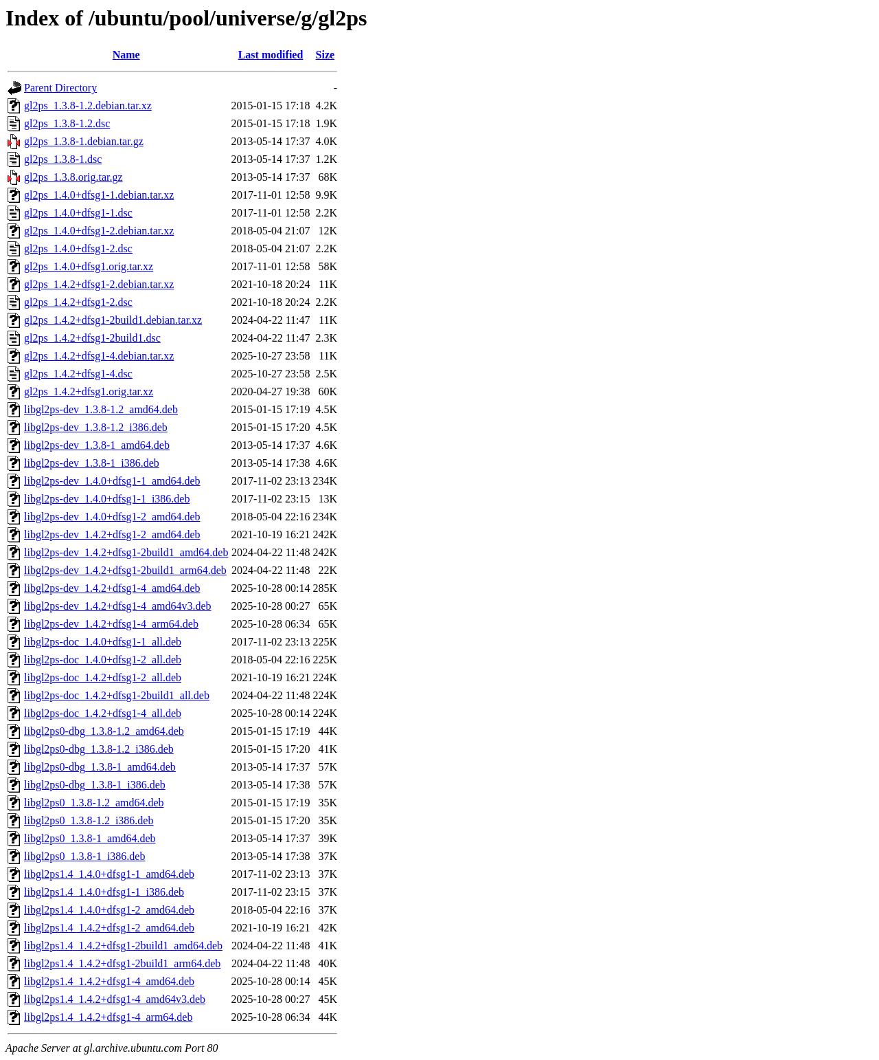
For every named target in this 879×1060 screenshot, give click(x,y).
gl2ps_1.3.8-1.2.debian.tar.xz (88, 105)
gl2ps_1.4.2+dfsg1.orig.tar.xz (88, 391)
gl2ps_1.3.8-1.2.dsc (67, 123)
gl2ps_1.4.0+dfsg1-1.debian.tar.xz (99, 195)
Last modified (271, 54)
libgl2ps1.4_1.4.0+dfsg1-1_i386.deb (104, 892)
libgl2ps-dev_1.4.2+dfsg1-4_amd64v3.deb (118, 606)
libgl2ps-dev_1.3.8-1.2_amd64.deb (101, 409)
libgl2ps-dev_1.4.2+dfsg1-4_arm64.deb (111, 624)
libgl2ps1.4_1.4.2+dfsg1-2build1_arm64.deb (122, 963)
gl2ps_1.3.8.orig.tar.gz (73, 177)
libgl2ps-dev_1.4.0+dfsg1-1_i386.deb (107, 499)
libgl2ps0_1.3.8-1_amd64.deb (90, 838)
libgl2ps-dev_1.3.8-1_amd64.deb (97, 445)
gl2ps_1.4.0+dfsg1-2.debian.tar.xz (99, 230)
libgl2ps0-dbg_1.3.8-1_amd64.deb (100, 767)
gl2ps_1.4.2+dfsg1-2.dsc (78, 302)
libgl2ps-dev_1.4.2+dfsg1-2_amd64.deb (112, 534)
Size (325, 54)
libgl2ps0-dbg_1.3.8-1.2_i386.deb (99, 749)
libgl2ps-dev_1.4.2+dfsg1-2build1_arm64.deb (125, 570)
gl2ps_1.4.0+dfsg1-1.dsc (78, 213)
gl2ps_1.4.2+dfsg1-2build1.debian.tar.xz (113, 320)
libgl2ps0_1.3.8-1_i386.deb (84, 856)
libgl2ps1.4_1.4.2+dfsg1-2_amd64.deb (109, 928)
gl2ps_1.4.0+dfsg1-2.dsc (78, 248)
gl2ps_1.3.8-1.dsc (63, 159)
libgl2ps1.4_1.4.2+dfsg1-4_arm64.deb (108, 1017)
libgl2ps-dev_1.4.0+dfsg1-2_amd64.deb (112, 516)
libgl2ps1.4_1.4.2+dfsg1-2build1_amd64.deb (123, 945)
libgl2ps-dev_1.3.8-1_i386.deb (91, 463)
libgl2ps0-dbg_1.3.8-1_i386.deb (94, 785)
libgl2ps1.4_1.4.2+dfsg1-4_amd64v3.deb (114, 999)
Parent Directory (60, 87)
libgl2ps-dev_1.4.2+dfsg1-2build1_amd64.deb (126, 552)
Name (126, 54)
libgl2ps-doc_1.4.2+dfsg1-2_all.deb (102, 677)
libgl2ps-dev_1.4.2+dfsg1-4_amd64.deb (112, 588)
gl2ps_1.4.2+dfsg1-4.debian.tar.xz (99, 356)
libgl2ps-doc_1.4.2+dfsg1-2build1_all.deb (116, 695)
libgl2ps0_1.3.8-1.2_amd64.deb (94, 802)
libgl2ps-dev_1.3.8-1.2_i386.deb (96, 427)
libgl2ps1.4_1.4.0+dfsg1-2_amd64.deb (109, 910)
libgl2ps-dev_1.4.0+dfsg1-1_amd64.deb (112, 481)
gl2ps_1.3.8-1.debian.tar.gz (84, 141)
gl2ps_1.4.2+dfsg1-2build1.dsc (92, 338)
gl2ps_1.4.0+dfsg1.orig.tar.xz (88, 266)
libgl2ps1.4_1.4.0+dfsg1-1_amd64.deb (109, 874)
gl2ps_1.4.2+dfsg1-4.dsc (78, 373)
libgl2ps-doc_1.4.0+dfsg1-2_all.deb (102, 659)
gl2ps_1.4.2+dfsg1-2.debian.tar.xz (99, 284)
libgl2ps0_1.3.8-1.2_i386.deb (88, 820)
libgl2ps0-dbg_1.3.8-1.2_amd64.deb (104, 731)
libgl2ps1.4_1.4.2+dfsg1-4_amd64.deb (109, 981)
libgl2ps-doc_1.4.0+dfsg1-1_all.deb (102, 642)
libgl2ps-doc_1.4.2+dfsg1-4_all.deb (102, 713)
